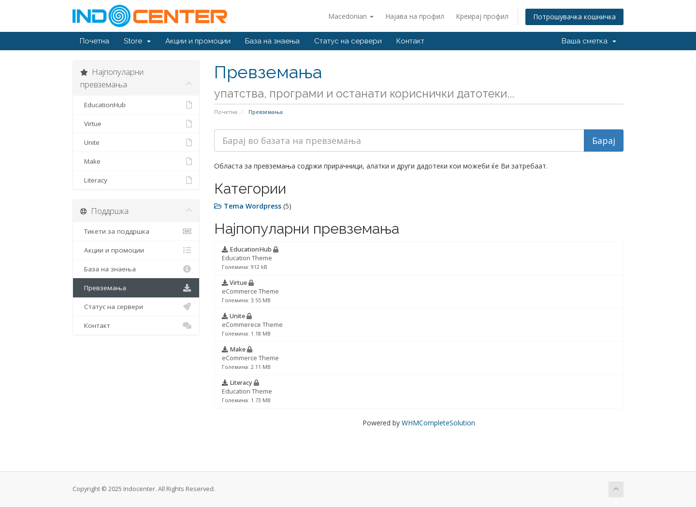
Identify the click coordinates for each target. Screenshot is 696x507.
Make (136, 161)
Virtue (136, 123)
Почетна (94, 41)
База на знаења (272, 41)
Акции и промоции (198, 41)
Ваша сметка (589, 41)
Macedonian (351, 16)
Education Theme (250, 257)
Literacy (136, 180)
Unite (136, 142)
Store (137, 41)
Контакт (410, 41)
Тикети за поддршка (136, 231)
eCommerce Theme (250, 291)
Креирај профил (482, 16)
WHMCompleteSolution (438, 422)
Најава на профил (414, 16)
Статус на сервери (348, 41)
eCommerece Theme (252, 324)
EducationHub (136, 105)
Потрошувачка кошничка (574, 16)
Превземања (136, 288)
